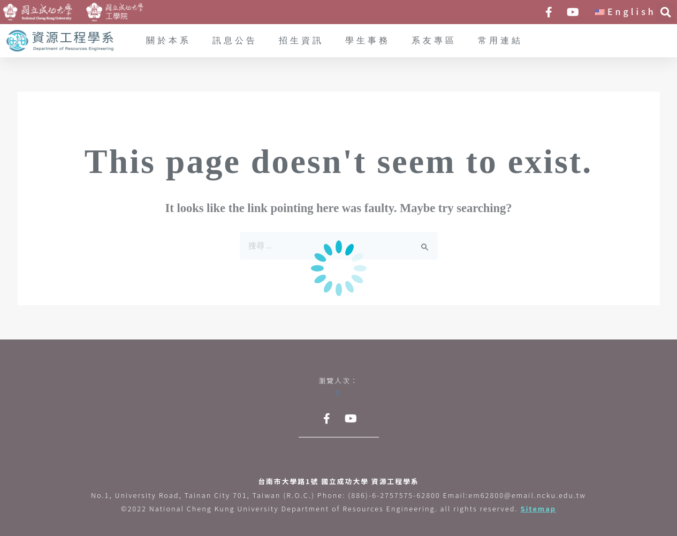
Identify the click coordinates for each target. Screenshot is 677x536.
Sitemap (538, 508)
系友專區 (434, 41)
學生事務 (367, 41)
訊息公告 (234, 41)
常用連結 (500, 41)
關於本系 (168, 41)
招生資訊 (301, 41)
